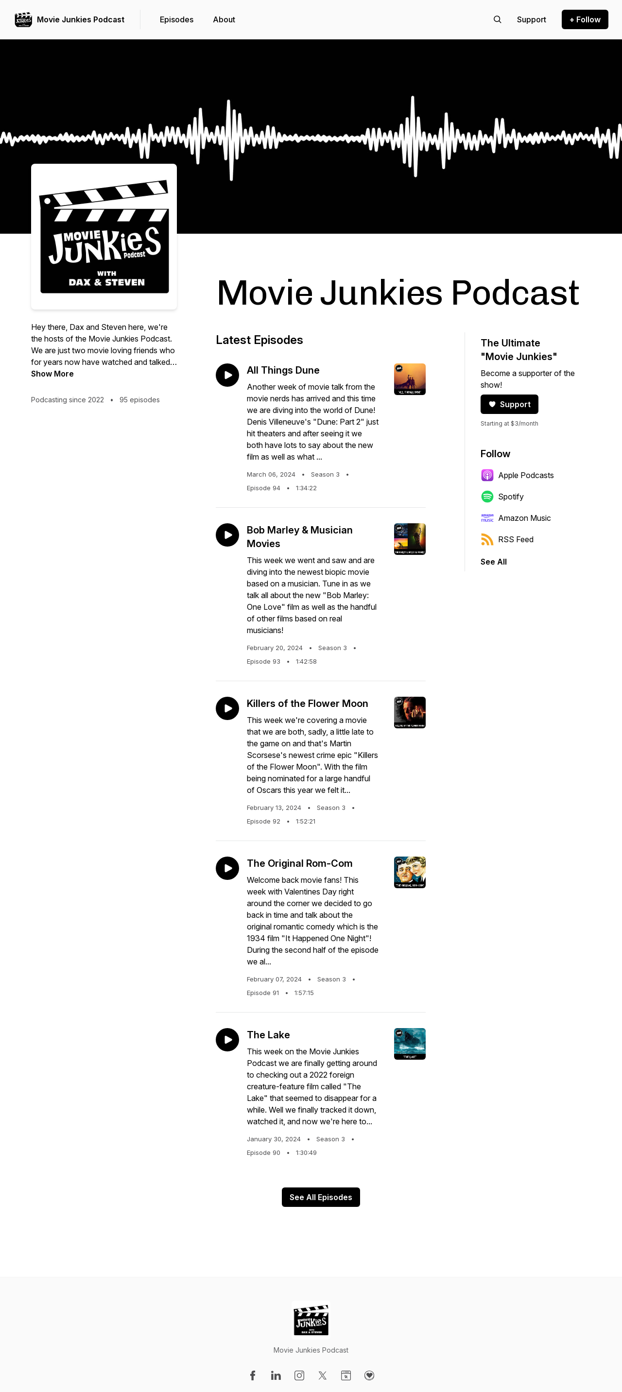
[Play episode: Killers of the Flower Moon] (227, 708)
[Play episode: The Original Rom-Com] (227, 868)
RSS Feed (507, 539)
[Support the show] (531, 19)
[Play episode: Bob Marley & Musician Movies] (227, 535)
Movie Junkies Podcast (80, 19)
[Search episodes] (497, 19)
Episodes (176, 19)
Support (509, 404)
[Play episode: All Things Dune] (227, 375)
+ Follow (585, 19)
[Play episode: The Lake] (227, 1039)
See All (494, 562)
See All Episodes (321, 1197)
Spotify (502, 496)
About (224, 19)
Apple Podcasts (517, 475)
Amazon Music (516, 518)
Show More (52, 373)
